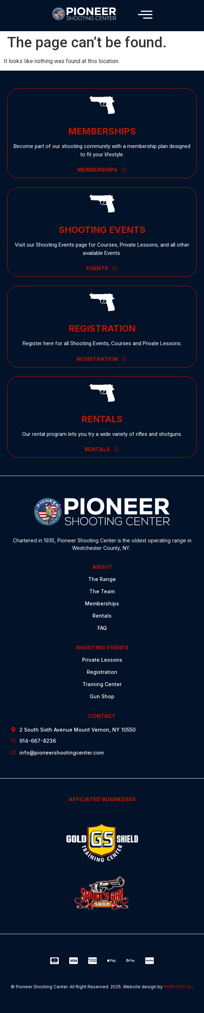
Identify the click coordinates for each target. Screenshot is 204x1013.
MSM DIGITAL (178, 986)
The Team (102, 591)
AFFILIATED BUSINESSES (102, 799)
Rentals (102, 616)
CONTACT (102, 716)
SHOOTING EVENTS (102, 647)
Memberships (102, 603)
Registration (102, 672)
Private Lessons (102, 660)
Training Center (102, 684)
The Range (102, 579)
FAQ (102, 628)
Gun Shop (102, 696)
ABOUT (102, 566)
